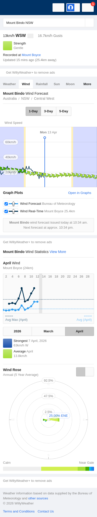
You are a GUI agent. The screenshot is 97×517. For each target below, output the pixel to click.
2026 (17, 331)
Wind (26, 84)
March (48, 331)
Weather (9, 84)
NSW (25, 98)
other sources (38, 498)
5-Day (63, 111)
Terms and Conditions (19, 511)
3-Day (48, 111)
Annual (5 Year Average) (20, 375)
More (87, 84)
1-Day (33, 111)
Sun (57, 84)
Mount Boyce (31, 55)
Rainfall (42, 84)
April (79, 331)
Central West (44, 98)
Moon (70, 84)
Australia (10, 98)
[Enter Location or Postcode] (48, 22)
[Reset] (81, 23)
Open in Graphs (79, 193)
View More (58, 252)
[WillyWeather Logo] (11, 7)
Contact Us (46, 511)
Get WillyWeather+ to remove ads (30, 72)
